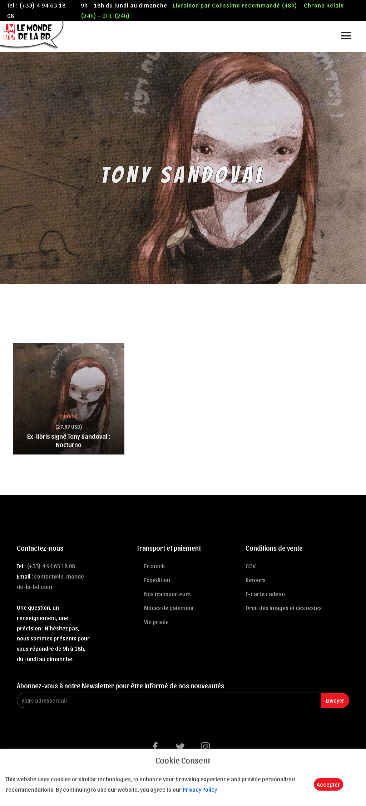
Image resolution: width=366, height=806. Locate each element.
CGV (251, 565)
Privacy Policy (200, 789)
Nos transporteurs (167, 593)
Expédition (157, 579)
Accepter (328, 784)
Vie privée (156, 621)
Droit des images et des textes (284, 607)
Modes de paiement (169, 607)
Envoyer (335, 700)
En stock (154, 565)
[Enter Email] (169, 700)
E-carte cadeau (265, 593)
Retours (256, 579)
